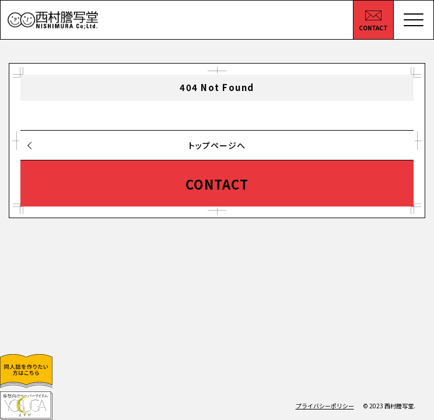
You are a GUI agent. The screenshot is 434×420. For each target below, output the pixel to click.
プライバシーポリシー (325, 405)
